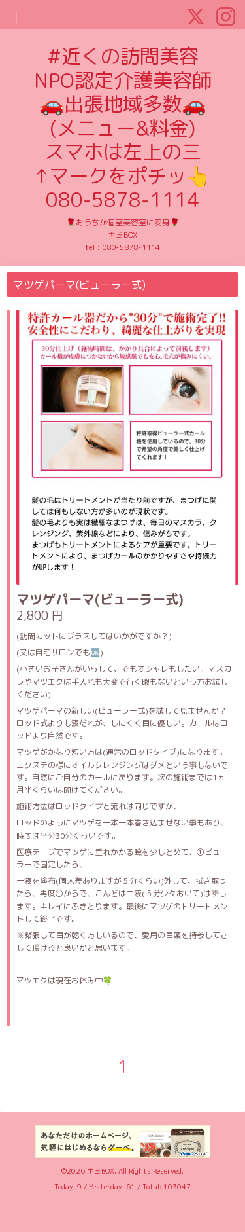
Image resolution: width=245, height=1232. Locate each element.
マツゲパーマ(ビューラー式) (100, 599)
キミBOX (100, 1171)
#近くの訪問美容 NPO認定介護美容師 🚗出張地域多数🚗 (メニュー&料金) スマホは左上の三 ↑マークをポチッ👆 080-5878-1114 (123, 127)
